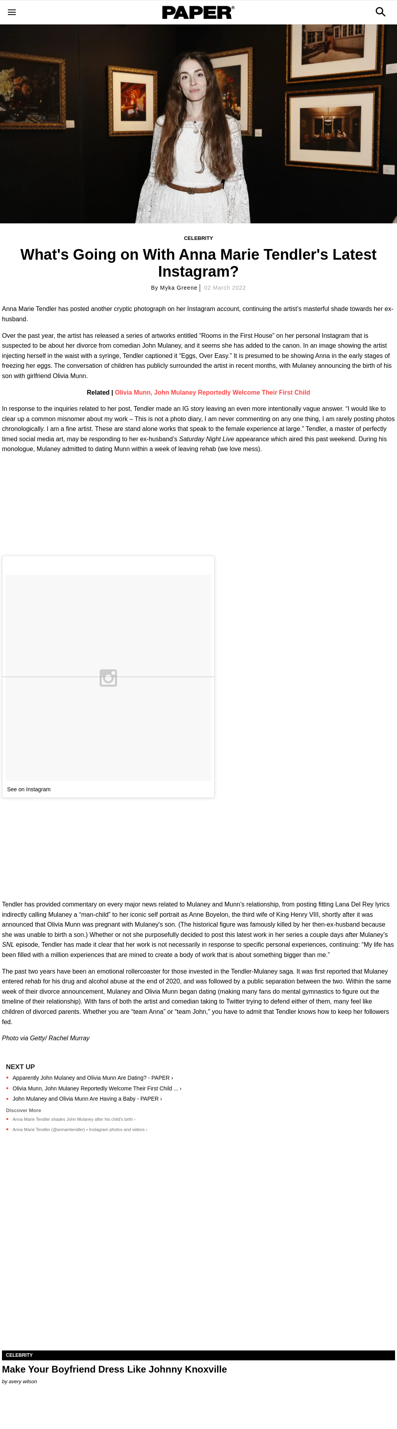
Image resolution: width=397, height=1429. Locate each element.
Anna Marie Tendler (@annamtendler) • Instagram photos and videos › (80, 1129)
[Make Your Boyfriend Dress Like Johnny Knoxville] (198, 1252)
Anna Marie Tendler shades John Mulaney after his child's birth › (74, 1119)
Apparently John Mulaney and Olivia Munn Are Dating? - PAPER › (93, 1078)
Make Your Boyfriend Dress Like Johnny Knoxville (114, 1369)
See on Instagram (29, 789)
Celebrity (198, 238)
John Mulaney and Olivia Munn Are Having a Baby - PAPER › (87, 1099)
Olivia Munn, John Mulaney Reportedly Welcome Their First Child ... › (97, 1088)
